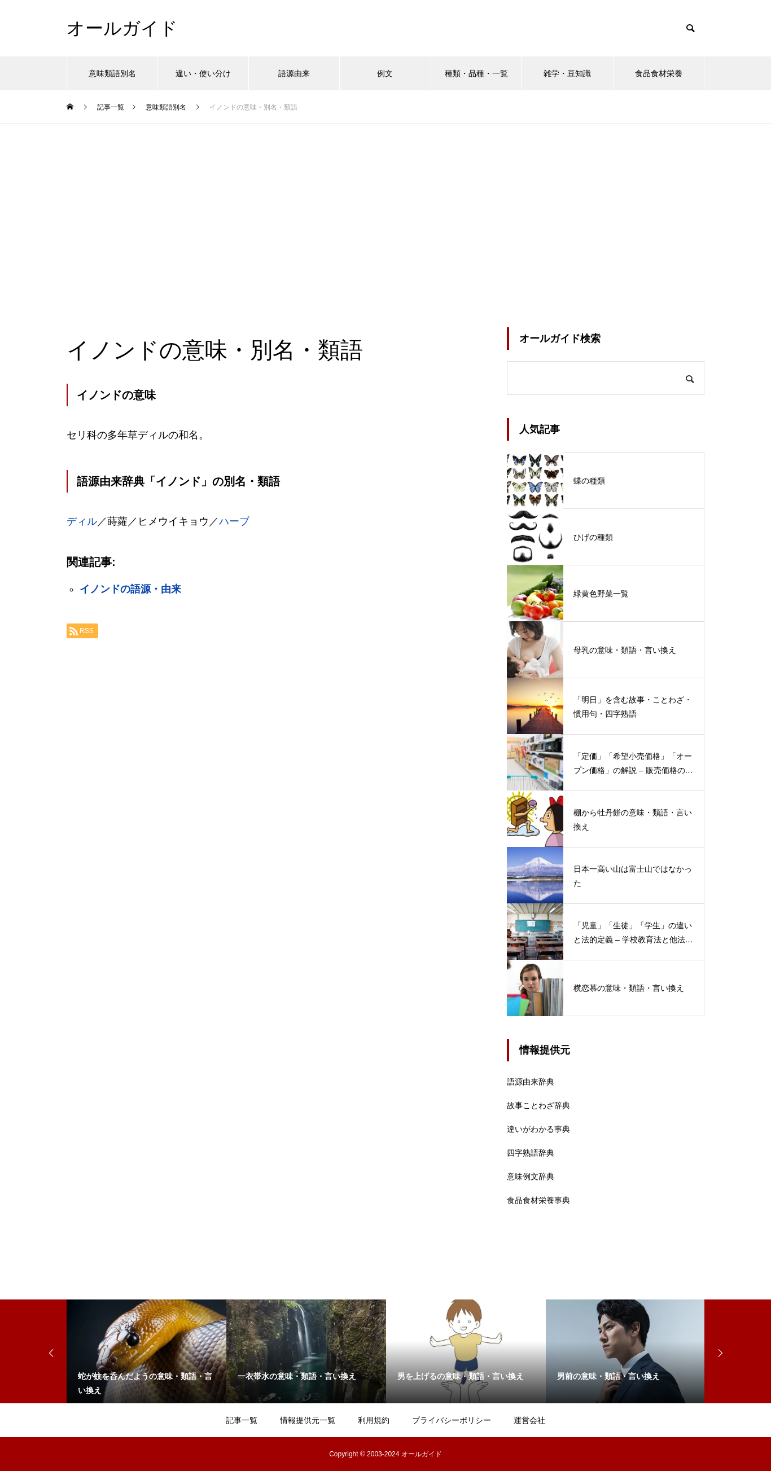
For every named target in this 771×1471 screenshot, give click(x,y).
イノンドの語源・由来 (130, 589)
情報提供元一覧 (307, 1420)
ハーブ (234, 521)
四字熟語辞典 (530, 1152)
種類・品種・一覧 (476, 73)
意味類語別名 (112, 73)
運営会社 (529, 1420)
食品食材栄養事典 (538, 1200)
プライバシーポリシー (451, 1420)
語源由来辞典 (530, 1081)
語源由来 (294, 73)
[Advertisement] (385, 209)
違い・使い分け (203, 73)
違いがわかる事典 (538, 1129)
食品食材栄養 (658, 73)
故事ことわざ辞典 (538, 1105)
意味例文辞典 (530, 1176)
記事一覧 (241, 1420)
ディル (82, 521)
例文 (385, 73)
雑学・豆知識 (567, 73)
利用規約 (373, 1420)
